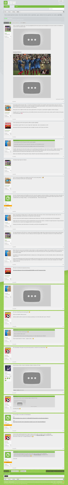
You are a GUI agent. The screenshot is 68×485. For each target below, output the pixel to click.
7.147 (10, 225)
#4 (63, 156)
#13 (63, 326)
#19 (63, 448)
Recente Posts (15, 8)
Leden (17, 6)
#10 (63, 264)
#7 (63, 211)
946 (10, 36)
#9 (63, 246)
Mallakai (14, 390)
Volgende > (24, 22)
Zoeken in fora (8, 8)
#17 (63, 411)
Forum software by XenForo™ (12, 483)
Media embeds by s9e (24, 483)
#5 (63, 174)
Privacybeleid (62, 483)
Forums (12, 6)
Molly (18, 19)
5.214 (10, 322)
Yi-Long (6, 222)
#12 (63, 308)
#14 (63, 344)
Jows (6, 422)
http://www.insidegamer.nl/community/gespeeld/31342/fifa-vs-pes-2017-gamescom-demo (29, 270)
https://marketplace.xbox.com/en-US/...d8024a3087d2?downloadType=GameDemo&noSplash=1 (30, 418)
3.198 (10, 133)
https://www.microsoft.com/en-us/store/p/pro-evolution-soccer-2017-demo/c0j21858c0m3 (29, 421)
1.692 (10, 115)
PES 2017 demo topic (41, 435)
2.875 (10, 207)
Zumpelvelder (7, 112)
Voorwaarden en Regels (56, 483)
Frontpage (6, 6)
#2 (63, 119)
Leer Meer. (59, 15)
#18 (63, 430)
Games (10, 19)
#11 (63, 282)
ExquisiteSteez (7, 130)
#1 (63, 101)
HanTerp (6, 319)
